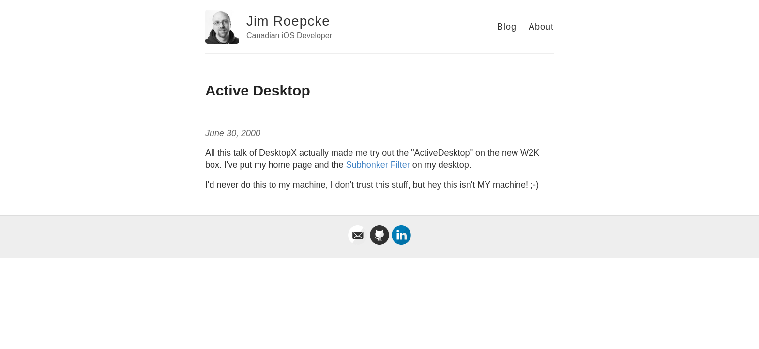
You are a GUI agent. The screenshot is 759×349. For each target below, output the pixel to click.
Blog (506, 27)
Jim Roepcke (288, 21)
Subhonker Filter (378, 165)
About (541, 27)
